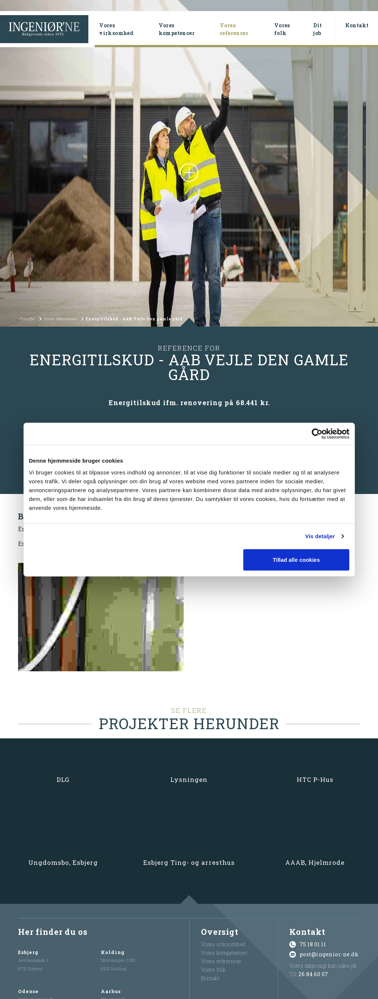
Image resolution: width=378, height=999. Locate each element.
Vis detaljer (320, 536)
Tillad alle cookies (296, 559)
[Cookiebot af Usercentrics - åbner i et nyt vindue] (317, 433)
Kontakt (357, 25)
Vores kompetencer (177, 29)
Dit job (317, 29)
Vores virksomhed (116, 29)
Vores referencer (244, 29)
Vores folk (282, 29)
